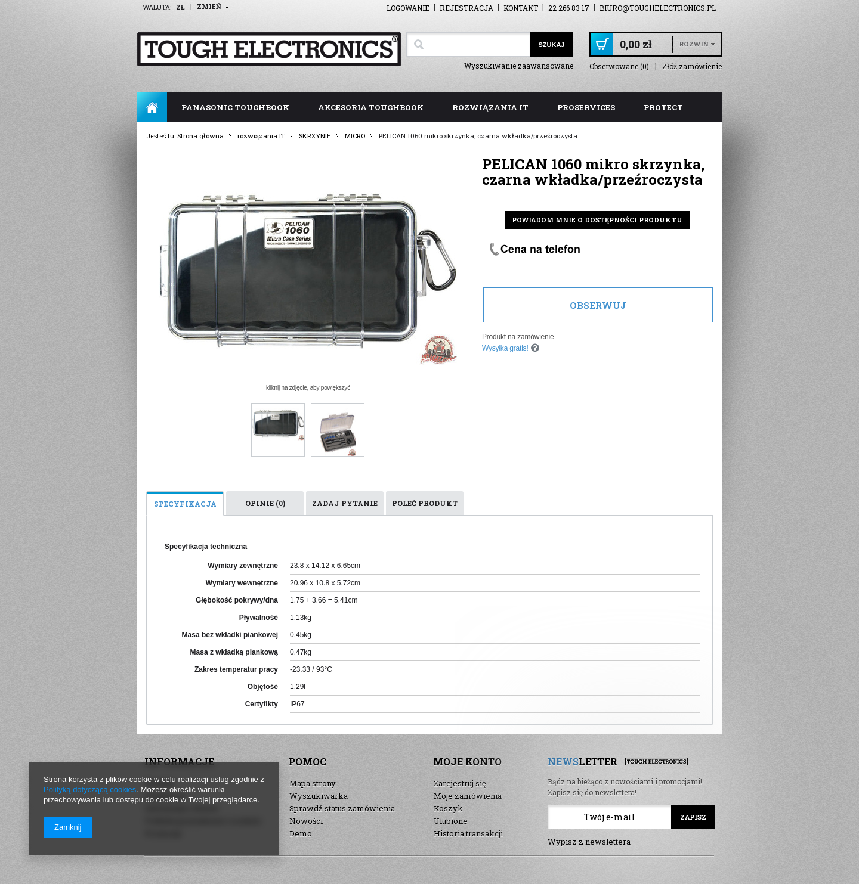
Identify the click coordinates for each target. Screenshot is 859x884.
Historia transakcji (468, 833)
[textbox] (468, 44)
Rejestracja (466, 8)
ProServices (586, 107)
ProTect (663, 107)
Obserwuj (598, 305)
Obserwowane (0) (619, 66)
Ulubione (451, 820)
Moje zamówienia (468, 795)
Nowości (306, 820)
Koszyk (448, 808)
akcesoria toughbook (371, 107)
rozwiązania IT (490, 107)
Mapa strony (312, 783)
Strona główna (152, 107)
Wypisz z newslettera (589, 841)
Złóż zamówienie (692, 66)
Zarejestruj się (460, 783)
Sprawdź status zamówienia (342, 808)
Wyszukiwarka (318, 795)
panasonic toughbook (235, 107)
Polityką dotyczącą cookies (90, 789)
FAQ (160, 137)
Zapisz (693, 816)
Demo (300, 833)
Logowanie (408, 8)
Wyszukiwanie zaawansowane (518, 65)
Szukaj (551, 44)
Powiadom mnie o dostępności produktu (597, 219)
